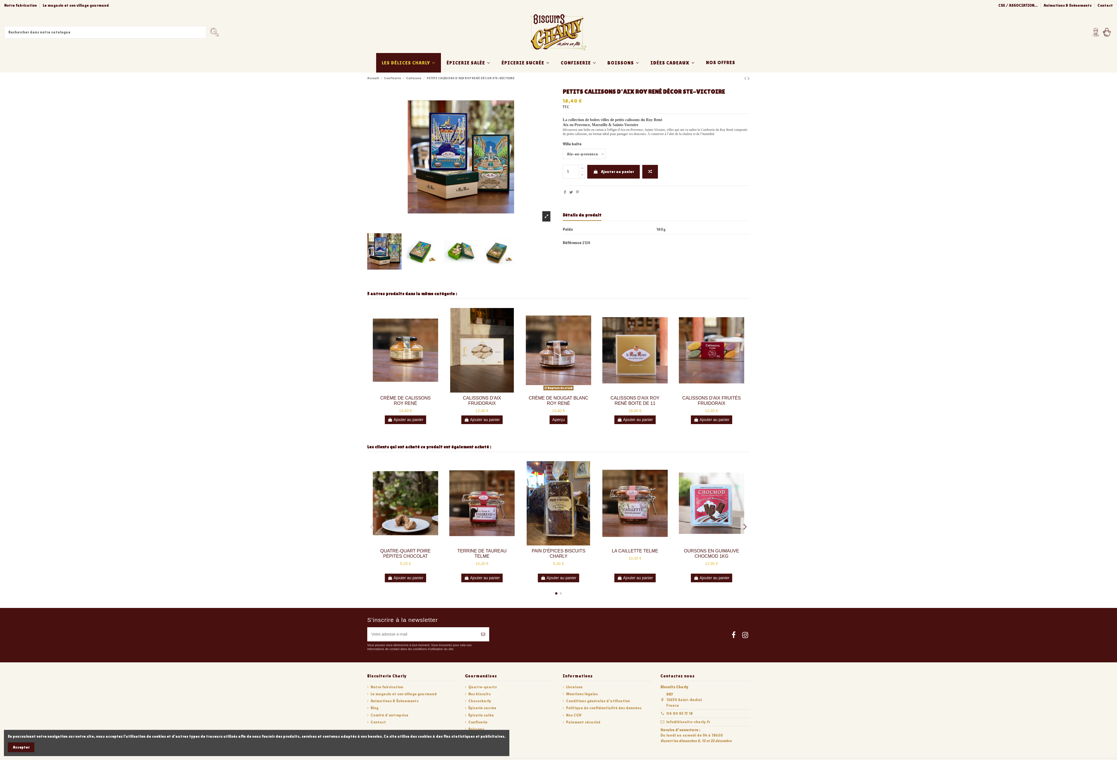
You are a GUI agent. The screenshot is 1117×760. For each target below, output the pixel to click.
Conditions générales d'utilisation (598, 701)
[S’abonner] (483, 634)
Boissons (476, 729)
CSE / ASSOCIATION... (1018, 5)
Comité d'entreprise (389, 715)
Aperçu (558, 419)
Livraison (574, 687)
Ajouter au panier (613, 171)
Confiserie (477, 722)
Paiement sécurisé (583, 722)
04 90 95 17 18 (679, 713)
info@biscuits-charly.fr (688, 722)
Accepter (21, 747)
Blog (374, 708)
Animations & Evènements (1068, 5)
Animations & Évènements (395, 701)
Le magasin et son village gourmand (76, 5)
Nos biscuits (479, 694)
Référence (572, 242)
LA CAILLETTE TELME (635, 551)
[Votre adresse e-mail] (422, 634)
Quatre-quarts (482, 687)
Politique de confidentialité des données (603, 708)
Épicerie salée (481, 715)
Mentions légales (582, 694)
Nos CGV (573, 715)
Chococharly (479, 701)
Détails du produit (582, 215)
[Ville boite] (584, 154)
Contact (1105, 5)
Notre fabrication (21, 5)
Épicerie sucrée (482, 708)
